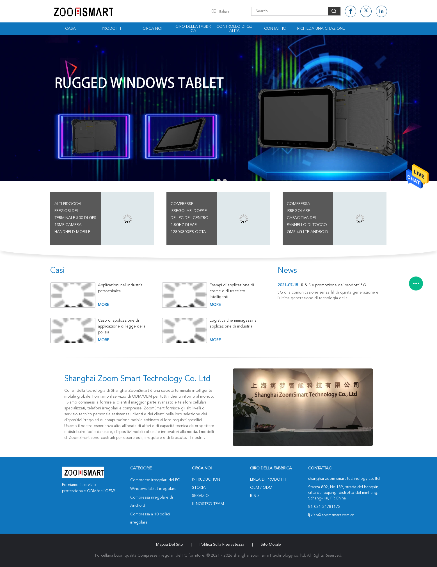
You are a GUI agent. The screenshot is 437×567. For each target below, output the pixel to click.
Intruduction (206, 479)
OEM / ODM (261, 488)
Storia (199, 488)
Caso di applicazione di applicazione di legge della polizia (121, 326)
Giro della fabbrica (193, 29)
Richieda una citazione (321, 29)
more (103, 305)
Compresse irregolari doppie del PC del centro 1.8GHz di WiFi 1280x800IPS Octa (190, 218)
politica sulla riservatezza (222, 545)
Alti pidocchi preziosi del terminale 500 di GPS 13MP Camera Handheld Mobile (75, 218)
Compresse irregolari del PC (155, 480)
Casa (70, 29)
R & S (255, 496)
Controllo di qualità (234, 29)
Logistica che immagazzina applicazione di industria (233, 323)
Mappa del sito (169, 545)
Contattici (275, 29)
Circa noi (152, 29)
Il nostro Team (208, 504)
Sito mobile (271, 545)
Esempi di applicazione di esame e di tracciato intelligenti (232, 291)
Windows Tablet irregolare (153, 489)
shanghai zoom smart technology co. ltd (137, 379)
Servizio (200, 496)
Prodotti (111, 29)
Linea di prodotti (268, 479)
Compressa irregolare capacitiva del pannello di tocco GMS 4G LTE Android (307, 218)
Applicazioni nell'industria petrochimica (120, 288)
